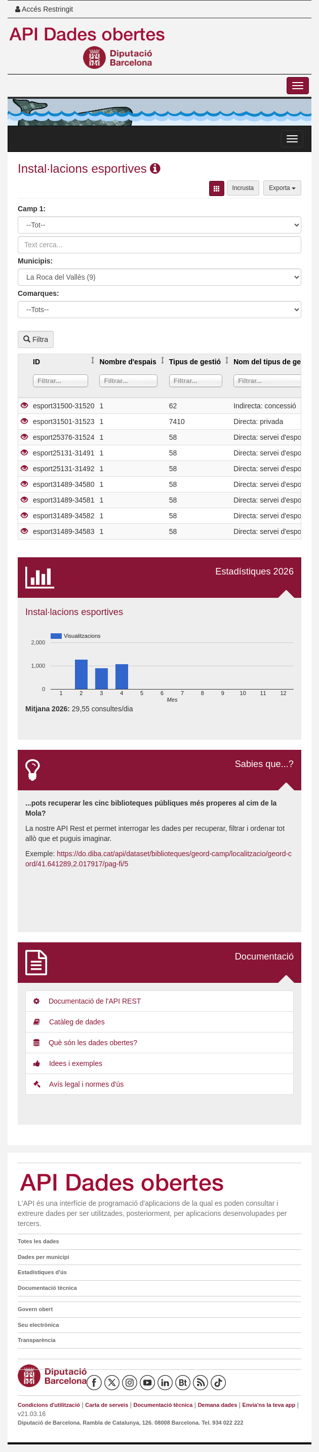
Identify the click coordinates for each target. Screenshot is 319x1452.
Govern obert (35, 1309)
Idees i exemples (67, 1063)
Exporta (282, 188)
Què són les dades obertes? (85, 1043)
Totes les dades (38, 1241)
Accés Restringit (44, 9)
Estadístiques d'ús (42, 1272)
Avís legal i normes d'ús (78, 1084)
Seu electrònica (38, 1325)
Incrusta (243, 188)
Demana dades (217, 1405)
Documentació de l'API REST (87, 1001)
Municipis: (35, 261)
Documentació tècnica (47, 1288)
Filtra (35, 339)
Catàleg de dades (69, 1022)
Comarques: (38, 293)
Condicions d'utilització (49, 1405)
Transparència (37, 1340)
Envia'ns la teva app (269, 1405)
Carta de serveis (106, 1405)
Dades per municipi (43, 1257)
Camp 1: (32, 209)
